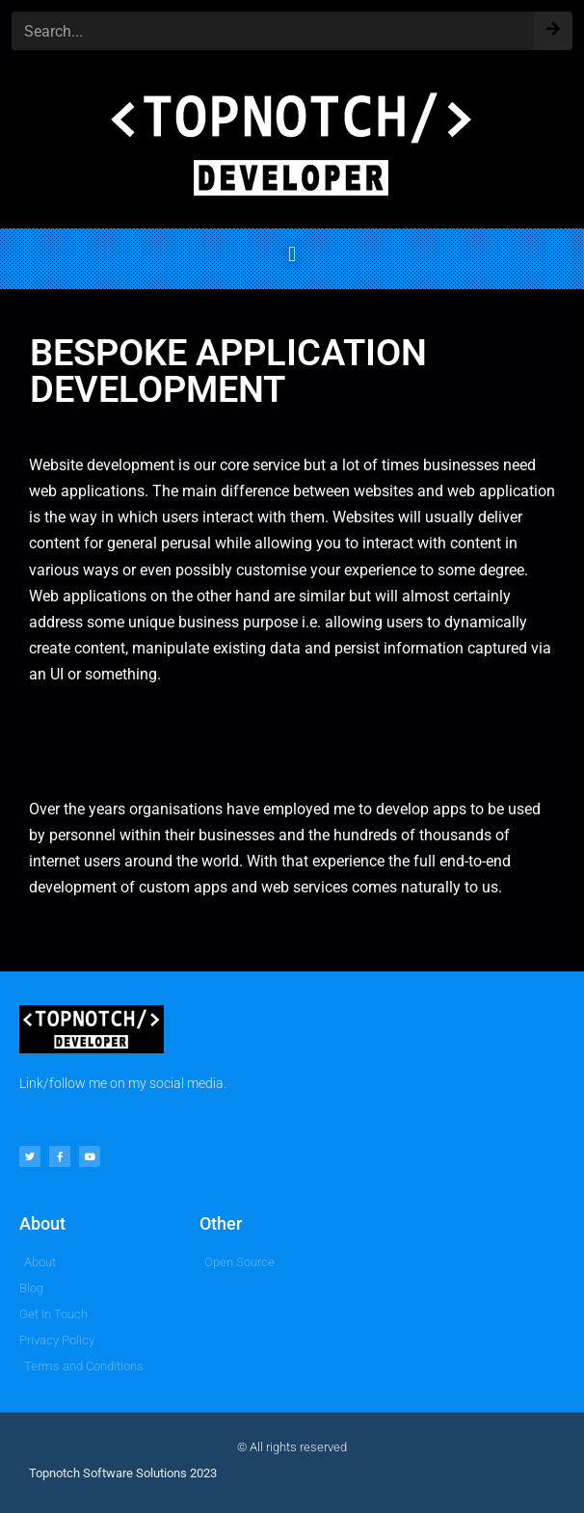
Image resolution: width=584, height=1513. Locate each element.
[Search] (553, 25)
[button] (291, 254)
